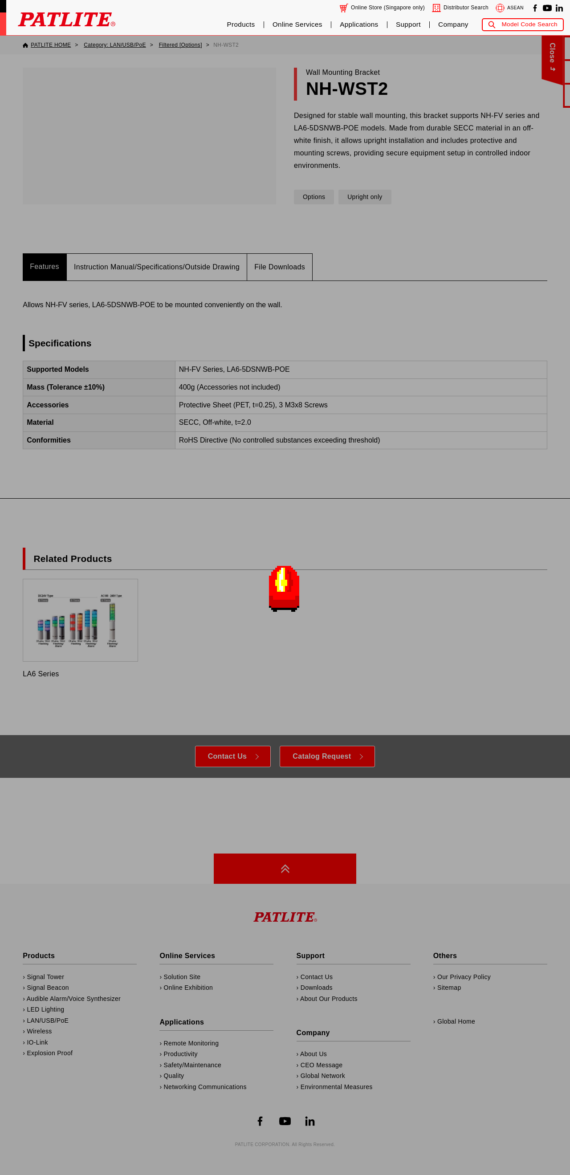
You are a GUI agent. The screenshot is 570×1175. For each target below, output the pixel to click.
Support (408, 24)
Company (453, 24)
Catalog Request (322, 756)
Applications (359, 24)
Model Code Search (529, 24)
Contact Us (227, 756)
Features (44, 266)
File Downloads (279, 267)
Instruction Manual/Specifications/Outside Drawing (157, 267)
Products (241, 24)
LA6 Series (80, 628)
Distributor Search (466, 7)
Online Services (297, 24)
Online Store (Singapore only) (388, 7)
